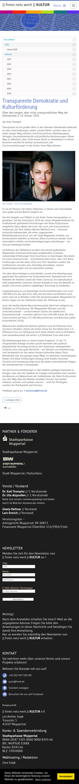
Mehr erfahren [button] (43, 779)
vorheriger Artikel (13, 400)
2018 (9, 93)
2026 (7, 45)
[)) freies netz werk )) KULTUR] (26, 5)
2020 (9, 84)
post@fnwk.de (16, 681)
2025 (9, 59)
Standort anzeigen (19, 687)
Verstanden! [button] (65, 776)
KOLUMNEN (9, 40)
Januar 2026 (12, 49)
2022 (9, 74)
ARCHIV (8, 54)
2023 (9, 69)
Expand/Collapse (74, 39)
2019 (9, 89)
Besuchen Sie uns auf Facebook (26, 694)
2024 (9, 64)
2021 (9, 79)
